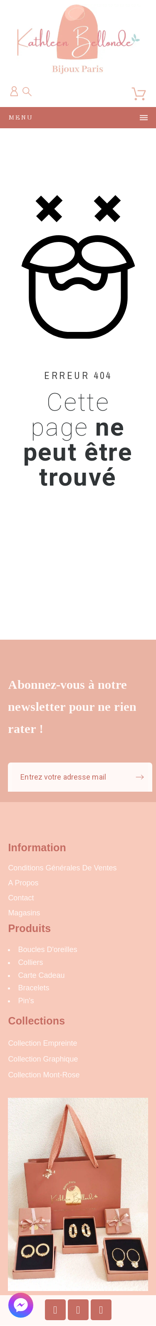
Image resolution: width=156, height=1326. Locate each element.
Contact (21, 898)
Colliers (30, 962)
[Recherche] (27, 91)
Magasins (24, 913)
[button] (20, 1305)
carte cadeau (41, 975)
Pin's (26, 1001)
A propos (23, 883)
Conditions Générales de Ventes (62, 868)
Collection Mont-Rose (43, 1075)
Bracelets (33, 988)
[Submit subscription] (140, 777)
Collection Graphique (43, 1059)
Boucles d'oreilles (47, 949)
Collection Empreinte (42, 1043)
